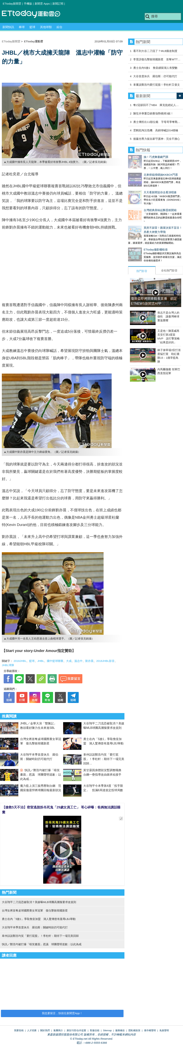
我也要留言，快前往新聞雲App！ (62, 1013)
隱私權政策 (134, 1030)
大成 (69, 660)
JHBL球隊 (8, 665)
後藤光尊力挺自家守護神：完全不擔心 (156, 138)
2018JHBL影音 (105, 660)
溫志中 (78, 660)
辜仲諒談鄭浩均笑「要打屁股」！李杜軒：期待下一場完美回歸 (103, 759)
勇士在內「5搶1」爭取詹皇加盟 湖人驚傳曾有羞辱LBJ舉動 (39, 918)
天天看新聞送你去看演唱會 (144, 185)
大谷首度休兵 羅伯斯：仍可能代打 (155, 76)
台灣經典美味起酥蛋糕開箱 (144, 199)
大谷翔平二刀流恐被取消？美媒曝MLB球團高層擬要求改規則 (39, 902)
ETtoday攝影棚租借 (140, 234)
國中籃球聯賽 (55, 660)
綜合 (59, 27)
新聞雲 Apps (42, 3)
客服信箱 (94, 1030)
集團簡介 (58, 1030)
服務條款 (120, 1030)
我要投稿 (19, 1030)
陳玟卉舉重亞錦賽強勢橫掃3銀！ (153, 113)
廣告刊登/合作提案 (76, 1030)
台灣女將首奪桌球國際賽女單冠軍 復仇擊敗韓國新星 (35, 910)
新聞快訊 (8, 27)
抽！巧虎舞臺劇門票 (140, 156)
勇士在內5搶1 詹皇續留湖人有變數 (155, 67)
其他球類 (46, 27)
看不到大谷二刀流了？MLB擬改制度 (155, 50)
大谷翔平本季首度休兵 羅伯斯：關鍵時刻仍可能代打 (35, 927)
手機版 (28, 3)
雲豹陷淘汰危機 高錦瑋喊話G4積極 (155, 130)
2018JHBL (20, 660)
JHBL (40, 660)
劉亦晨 (89, 660)
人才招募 (32, 1030)
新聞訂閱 (57, 3)
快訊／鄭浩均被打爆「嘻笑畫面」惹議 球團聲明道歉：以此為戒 (40, 775)
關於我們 (45, 1030)
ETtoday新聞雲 (12, 3)
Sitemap (107, 1030)
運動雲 (34, 14)
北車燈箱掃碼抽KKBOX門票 (145, 171)
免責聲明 (164, 1030)
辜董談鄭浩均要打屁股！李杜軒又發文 (156, 84)
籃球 (32, 27)
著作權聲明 (150, 1030)
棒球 (22, 27)
